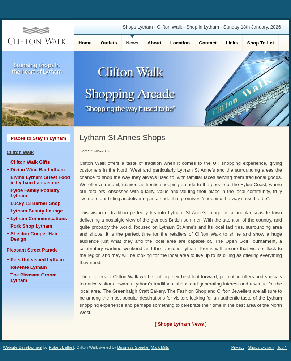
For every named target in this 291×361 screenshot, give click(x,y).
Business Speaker (133, 347)
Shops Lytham (261, 347)
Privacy (238, 347)
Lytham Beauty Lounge (36, 211)
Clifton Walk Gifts (30, 162)
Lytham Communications (38, 218)
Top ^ (282, 347)
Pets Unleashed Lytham (37, 259)
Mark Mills (160, 347)
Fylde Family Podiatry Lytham (35, 193)
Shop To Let (260, 43)
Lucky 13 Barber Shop (35, 203)
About (154, 43)
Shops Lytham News (181, 324)
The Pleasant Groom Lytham (33, 277)
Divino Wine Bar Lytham (37, 169)
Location (180, 43)
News (132, 43)
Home (84, 43)
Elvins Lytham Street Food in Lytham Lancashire (40, 180)
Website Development (22, 347)
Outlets (108, 43)
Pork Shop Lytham (31, 226)
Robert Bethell (61, 347)
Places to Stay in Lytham (38, 138)
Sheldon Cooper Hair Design (33, 236)
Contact (208, 43)
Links (232, 43)
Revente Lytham (28, 267)
